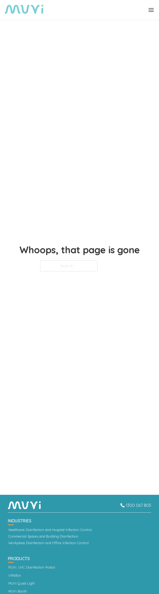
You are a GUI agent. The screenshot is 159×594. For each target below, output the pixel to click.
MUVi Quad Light (21, 583)
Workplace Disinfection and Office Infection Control (48, 543)
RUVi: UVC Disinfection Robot (31, 567)
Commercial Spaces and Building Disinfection (43, 536)
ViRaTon (14, 575)
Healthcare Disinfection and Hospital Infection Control (50, 530)
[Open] (151, 10)
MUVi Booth (17, 591)
